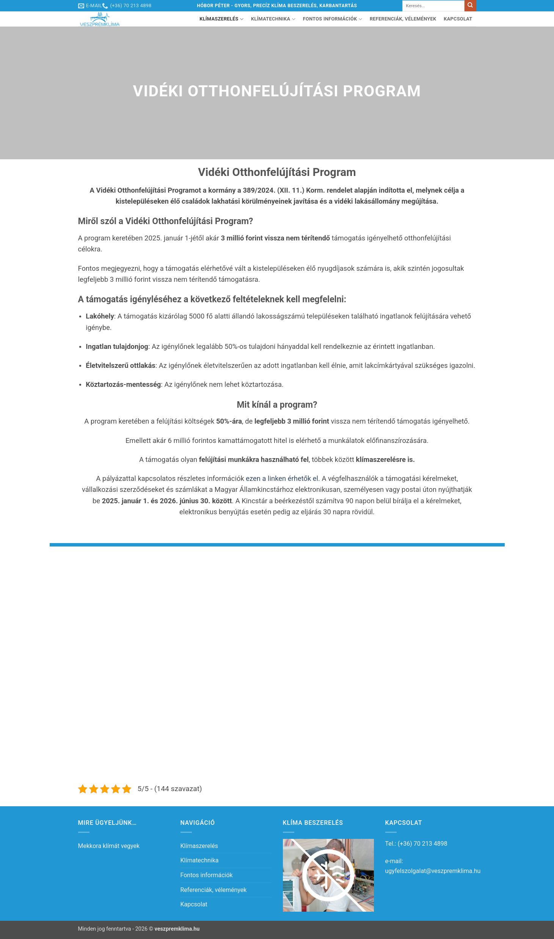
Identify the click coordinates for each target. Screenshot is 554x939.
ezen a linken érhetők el (282, 478)
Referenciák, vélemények (403, 19)
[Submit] (470, 5)
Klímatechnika (273, 19)
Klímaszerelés (221, 19)
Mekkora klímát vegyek (109, 845)
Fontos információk (332, 19)
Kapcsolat (458, 19)
